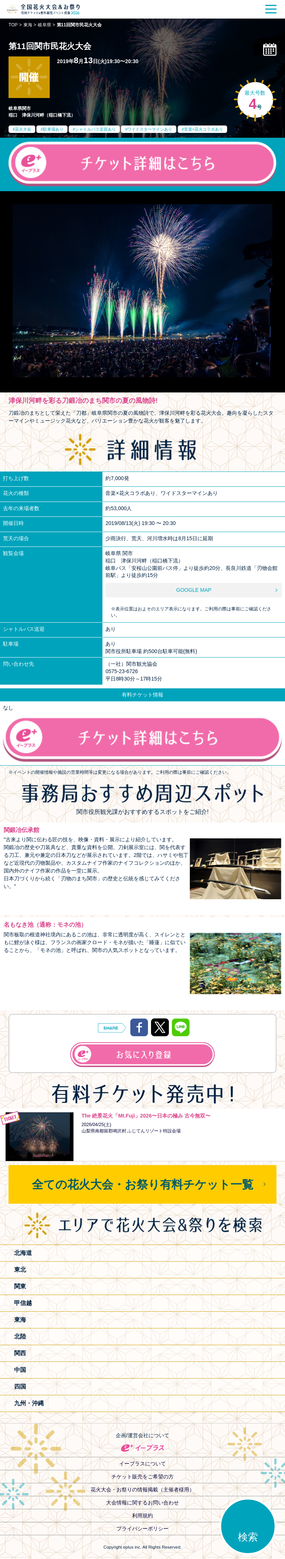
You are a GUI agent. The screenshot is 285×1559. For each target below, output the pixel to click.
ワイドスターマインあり (149, 129)
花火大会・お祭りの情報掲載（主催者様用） (142, 1490)
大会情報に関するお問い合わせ (142, 1503)
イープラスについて (142, 1464)
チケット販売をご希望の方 (142, 1477)
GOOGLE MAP (194, 590)
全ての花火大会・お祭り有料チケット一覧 (142, 1184)
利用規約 (142, 1516)
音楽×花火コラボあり (203, 129)
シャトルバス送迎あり (95, 129)
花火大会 (23, 129)
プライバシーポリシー (142, 1529)
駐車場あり (53, 129)
